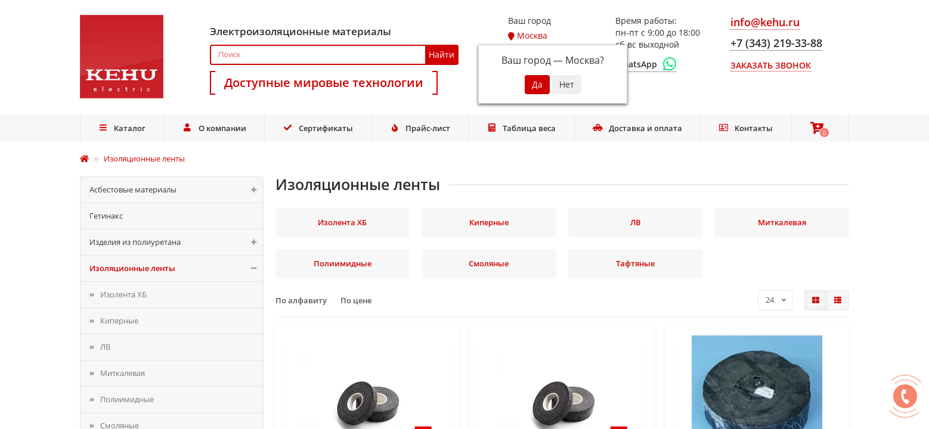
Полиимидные (127, 399)
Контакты (746, 128)
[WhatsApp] (645, 64)
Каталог (122, 128)
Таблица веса (521, 128)
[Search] (334, 55)
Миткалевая (122, 373)
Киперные (119, 320)
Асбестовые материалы (176, 190)
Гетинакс (106, 215)
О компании (214, 128)
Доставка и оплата (637, 128)
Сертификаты (318, 128)
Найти (441, 54)
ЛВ (105, 346)
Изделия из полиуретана (176, 242)
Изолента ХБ (123, 294)
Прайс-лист (419, 128)
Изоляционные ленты (176, 268)
